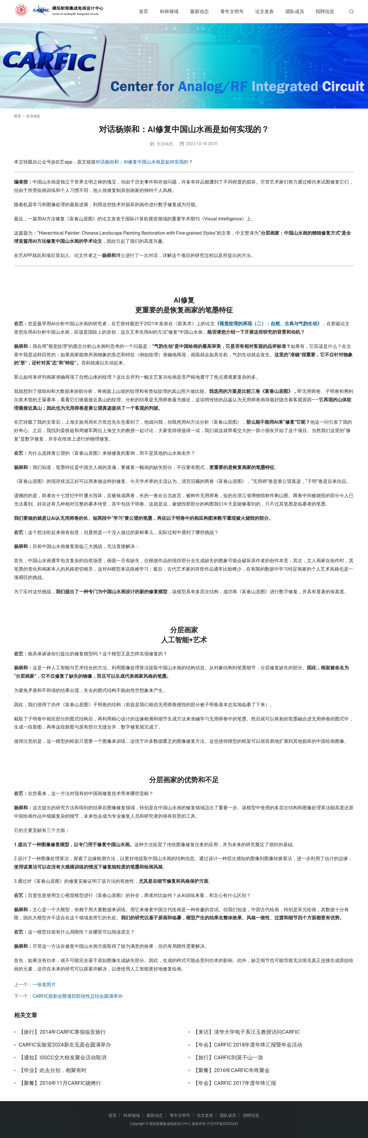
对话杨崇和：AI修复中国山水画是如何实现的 (142, 162)
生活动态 (165, 143)
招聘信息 (325, 11)
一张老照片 (44, 984)
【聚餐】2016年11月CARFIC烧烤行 (60, 1083)
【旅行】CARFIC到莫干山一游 (228, 1057)
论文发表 (264, 11)
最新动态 (199, 11)
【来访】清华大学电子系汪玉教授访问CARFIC (246, 1032)
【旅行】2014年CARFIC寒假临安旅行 (62, 1032)
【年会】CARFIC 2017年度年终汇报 (234, 1083)
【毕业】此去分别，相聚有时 (53, 1070)
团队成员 (294, 11)
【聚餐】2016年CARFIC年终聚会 (231, 1070)
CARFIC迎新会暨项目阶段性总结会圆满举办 (78, 996)
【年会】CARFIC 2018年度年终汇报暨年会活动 (247, 1045)
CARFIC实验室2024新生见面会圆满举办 (65, 1045)
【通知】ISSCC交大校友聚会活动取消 (62, 1057)
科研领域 (169, 11)
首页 (143, 11)
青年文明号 (232, 11)
